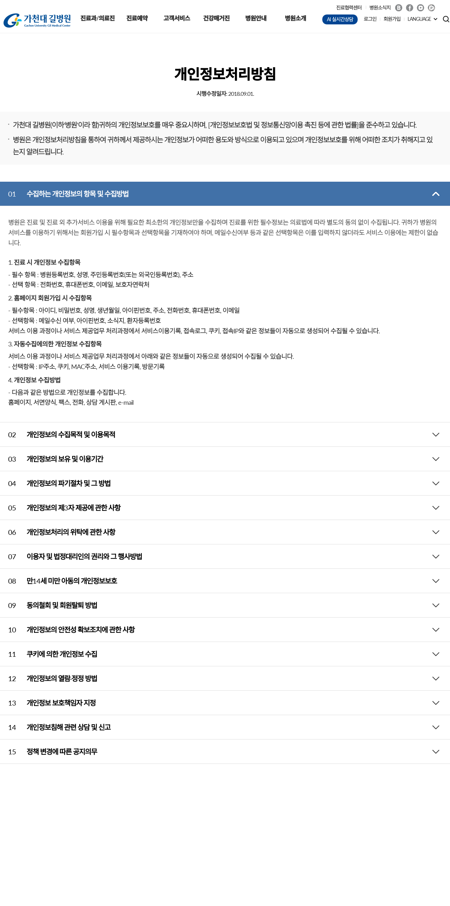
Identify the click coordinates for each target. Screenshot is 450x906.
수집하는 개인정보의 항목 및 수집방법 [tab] (64, 193)
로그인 (370, 19)
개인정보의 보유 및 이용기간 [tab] (51, 459)
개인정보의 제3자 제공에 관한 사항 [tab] (60, 507)
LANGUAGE (419, 19)
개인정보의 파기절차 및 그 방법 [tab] (55, 483)
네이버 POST (431, 8)
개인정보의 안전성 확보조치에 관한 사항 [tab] (67, 629)
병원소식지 (380, 8)
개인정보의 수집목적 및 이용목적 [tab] (57, 434)
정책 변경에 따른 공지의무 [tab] (48, 751)
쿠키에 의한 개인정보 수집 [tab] (48, 654)
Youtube (420, 7)
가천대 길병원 (37, 20)
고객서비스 (176, 18)
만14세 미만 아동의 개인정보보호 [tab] (58, 581)
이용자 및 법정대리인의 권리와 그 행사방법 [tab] (71, 556)
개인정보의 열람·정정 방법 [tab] (48, 678)
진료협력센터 (349, 8)
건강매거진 (216, 18)
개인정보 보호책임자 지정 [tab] (48, 703)
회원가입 (391, 19)
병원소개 (295, 18)
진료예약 (137, 18)
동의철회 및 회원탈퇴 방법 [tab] (48, 605)
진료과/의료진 (97, 18)
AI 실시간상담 (340, 19)
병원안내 (255, 18)
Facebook (409, 7)
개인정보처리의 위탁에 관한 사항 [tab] (57, 532)
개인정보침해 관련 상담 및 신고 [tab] (55, 727)
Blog (398, 7)
